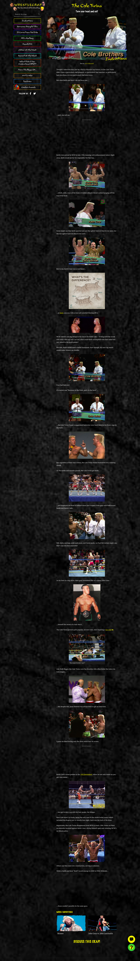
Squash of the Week (27, 55)
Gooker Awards (28, 87)
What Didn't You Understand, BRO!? (27, 62)
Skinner (60, 933)
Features (27, 81)
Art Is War (27, 75)
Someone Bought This (27, 26)
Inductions (27, 20)
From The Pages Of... (27, 69)
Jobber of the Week (27, 50)
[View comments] (131, 939)
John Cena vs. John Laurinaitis (100, 933)
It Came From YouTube (27, 32)
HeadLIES (27, 44)
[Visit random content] (131, 947)
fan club (109, 630)
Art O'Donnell (89, 64)
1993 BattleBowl (86, 774)
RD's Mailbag (27, 38)
